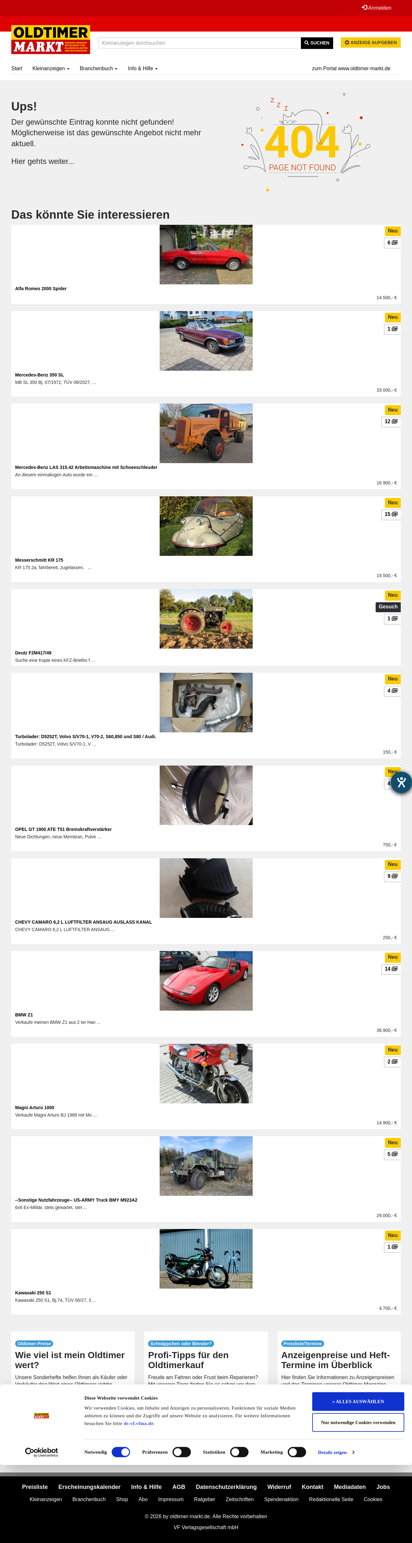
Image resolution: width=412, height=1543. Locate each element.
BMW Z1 (24, 1014)
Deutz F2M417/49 (33, 652)
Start (16, 68)
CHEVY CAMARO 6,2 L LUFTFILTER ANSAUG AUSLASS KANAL (83, 922)
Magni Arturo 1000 (34, 1107)
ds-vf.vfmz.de (139, 1501)
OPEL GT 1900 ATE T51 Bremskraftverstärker (63, 829)
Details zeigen (332, 1530)
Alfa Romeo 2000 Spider (41, 288)
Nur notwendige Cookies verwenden (358, 1500)
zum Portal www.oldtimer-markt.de (351, 68)
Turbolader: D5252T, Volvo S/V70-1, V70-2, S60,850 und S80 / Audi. (85, 736)
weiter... (62, 161)
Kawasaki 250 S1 (33, 1292)
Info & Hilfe (143, 68)
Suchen (316, 42)
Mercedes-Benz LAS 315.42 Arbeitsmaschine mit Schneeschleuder (86, 467)
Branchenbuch (99, 68)
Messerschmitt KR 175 (39, 560)
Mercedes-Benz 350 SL (39, 374)
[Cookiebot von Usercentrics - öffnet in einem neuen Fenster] (42, 1530)
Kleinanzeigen (51, 68)
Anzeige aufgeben (371, 42)
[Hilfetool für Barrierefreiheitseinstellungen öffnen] (401, 782)
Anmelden (376, 8)
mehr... (72, 1406)
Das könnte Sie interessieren (90, 214)
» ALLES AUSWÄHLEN (358, 1479)
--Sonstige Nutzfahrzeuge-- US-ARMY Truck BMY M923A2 (76, 1200)
